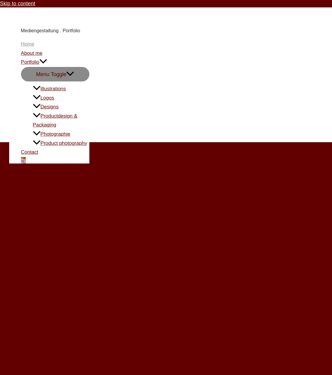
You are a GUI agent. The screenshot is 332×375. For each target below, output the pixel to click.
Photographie (51, 134)
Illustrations (49, 89)
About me (32, 53)
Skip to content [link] (17, 4)
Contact (29, 152)
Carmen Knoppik (46, 17)
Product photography (60, 143)
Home (27, 44)
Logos (43, 98)
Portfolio (34, 62)
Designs (46, 107)
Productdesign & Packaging (55, 120)
